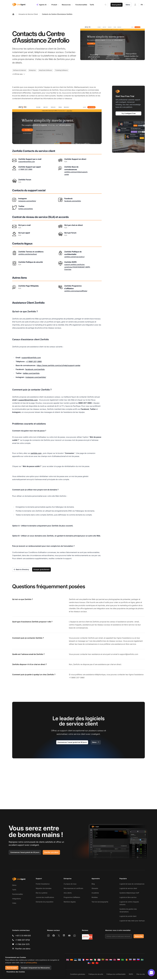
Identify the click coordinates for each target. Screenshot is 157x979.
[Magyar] (91, 960)
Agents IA (42, 5)
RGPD (131, 974)
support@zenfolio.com (26, 161)
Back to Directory (21, 569)
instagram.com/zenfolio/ (27, 201)
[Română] (126, 960)
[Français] (83, 960)
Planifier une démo (51, 852)
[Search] (107, 5)
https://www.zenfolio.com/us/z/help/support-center (58, 365)
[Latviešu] (107, 960)
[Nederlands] (110, 960)
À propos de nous (70, 884)
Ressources (67, 5)
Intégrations (16, 899)
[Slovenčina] (134, 960)
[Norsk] (114, 960)
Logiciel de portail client (127, 916)
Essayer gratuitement (41, 569)
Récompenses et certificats (73, 888)
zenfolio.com (36, 453)
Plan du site (141, 974)
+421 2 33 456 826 (23, 935)
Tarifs (14, 890)
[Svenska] (142, 960)
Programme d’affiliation (72, 897)
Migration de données (43, 888)
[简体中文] (97, 963)
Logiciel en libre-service (127, 897)
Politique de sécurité (96, 974)
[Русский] (130, 960)
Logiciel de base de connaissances (131, 884)
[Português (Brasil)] (122, 960)
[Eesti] (75, 960)
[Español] (71, 960)
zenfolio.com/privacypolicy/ (74, 257)
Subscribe (138, 936)
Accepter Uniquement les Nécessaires (35, 968)
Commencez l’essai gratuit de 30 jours (24, 852)
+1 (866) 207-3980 (25, 169)
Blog (93, 884)
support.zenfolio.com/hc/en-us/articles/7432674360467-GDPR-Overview (77, 267)
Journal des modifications (45, 897)
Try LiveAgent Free (128, 113)
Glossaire (95, 888)
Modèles (95, 897)
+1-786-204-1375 (22, 944)
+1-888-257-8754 (22, 940)
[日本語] (99, 960)
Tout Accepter (12, 968)
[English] (67, 960)
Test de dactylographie (100, 902)
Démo (128, 5)
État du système (41, 893)
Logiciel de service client (128, 888)
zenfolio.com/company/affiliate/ (75, 291)
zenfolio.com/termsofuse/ (27, 254)
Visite (14, 903)
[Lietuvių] (103, 960)
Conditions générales (77, 974)
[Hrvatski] (87, 960)
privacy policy (31, 962)
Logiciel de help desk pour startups (132, 921)
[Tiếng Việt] (93, 963)
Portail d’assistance (42, 884)
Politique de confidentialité (116, 974)
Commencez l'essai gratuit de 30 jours (72, 742)
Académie (95, 893)
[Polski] (118, 960)
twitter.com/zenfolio (25, 209)
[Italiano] (95, 960)
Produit (55, 5)
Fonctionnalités (17, 894)
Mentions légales (70, 902)
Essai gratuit (116, 5)
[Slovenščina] (138, 960)
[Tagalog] (89, 963)
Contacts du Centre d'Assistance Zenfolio (57, 14)
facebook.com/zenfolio (72, 201)
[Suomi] (79, 960)
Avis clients (68, 893)
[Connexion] (135, 5)
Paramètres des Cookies (16, 972)
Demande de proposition (44, 902)
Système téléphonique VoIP (129, 893)
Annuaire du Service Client (28, 14)
